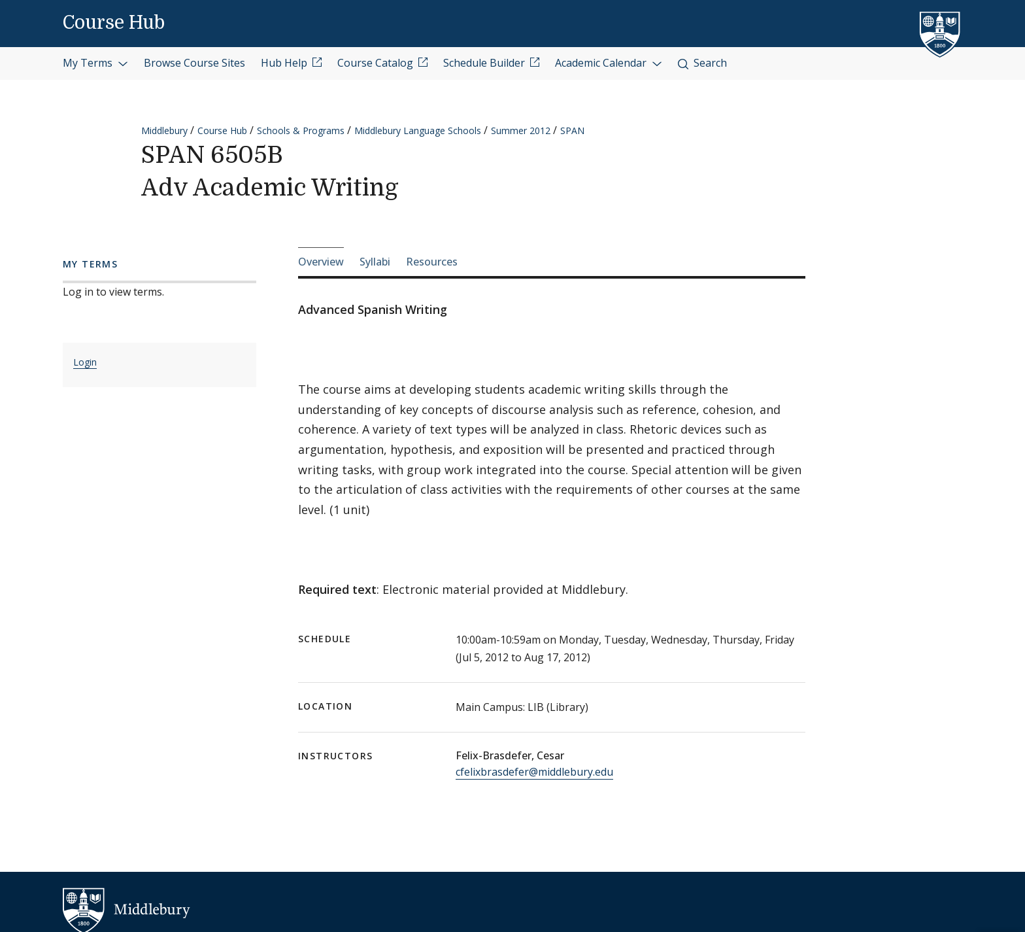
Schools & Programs (300, 130)
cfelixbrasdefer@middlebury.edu (534, 772)
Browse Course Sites (194, 63)
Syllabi (375, 261)
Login (85, 362)
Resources (432, 261)
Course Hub (114, 22)
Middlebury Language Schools (417, 130)
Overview (321, 261)
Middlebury (164, 130)
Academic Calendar (608, 63)
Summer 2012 (520, 130)
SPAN (572, 130)
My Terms (95, 63)
